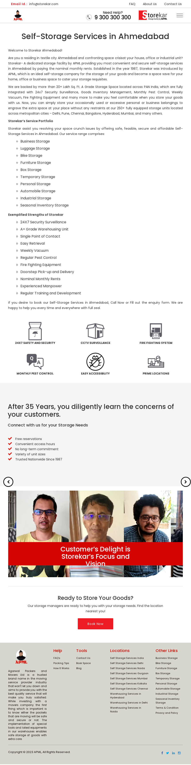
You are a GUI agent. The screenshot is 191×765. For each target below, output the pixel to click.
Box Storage (163, 674)
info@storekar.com (35, 4)
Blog (79, 668)
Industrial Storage (167, 694)
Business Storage (166, 658)
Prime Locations (156, 374)
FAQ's (56, 658)
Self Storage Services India (127, 658)
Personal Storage (166, 684)
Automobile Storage (168, 689)
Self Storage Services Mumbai (129, 679)
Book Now (95, 624)
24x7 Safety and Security (35, 343)
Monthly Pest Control (35, 374)
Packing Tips (61, 663)
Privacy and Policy (167, 713)
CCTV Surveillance (95, 343)
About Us (150, 4)
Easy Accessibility (95, 374)
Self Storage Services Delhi (126, 663)
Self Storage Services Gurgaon (129, 674)
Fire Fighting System (156, 343)
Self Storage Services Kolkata (128, 684)
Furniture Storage (166, 668)
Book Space (83, 663)
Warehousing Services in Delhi (129, 703)
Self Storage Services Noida (127, 668)
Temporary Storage (167, 679)
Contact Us (173, 4)
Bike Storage (163, 663)
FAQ (132, 4)
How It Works (61, 668)
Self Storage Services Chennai (129, 689)
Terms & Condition (167, 708)
